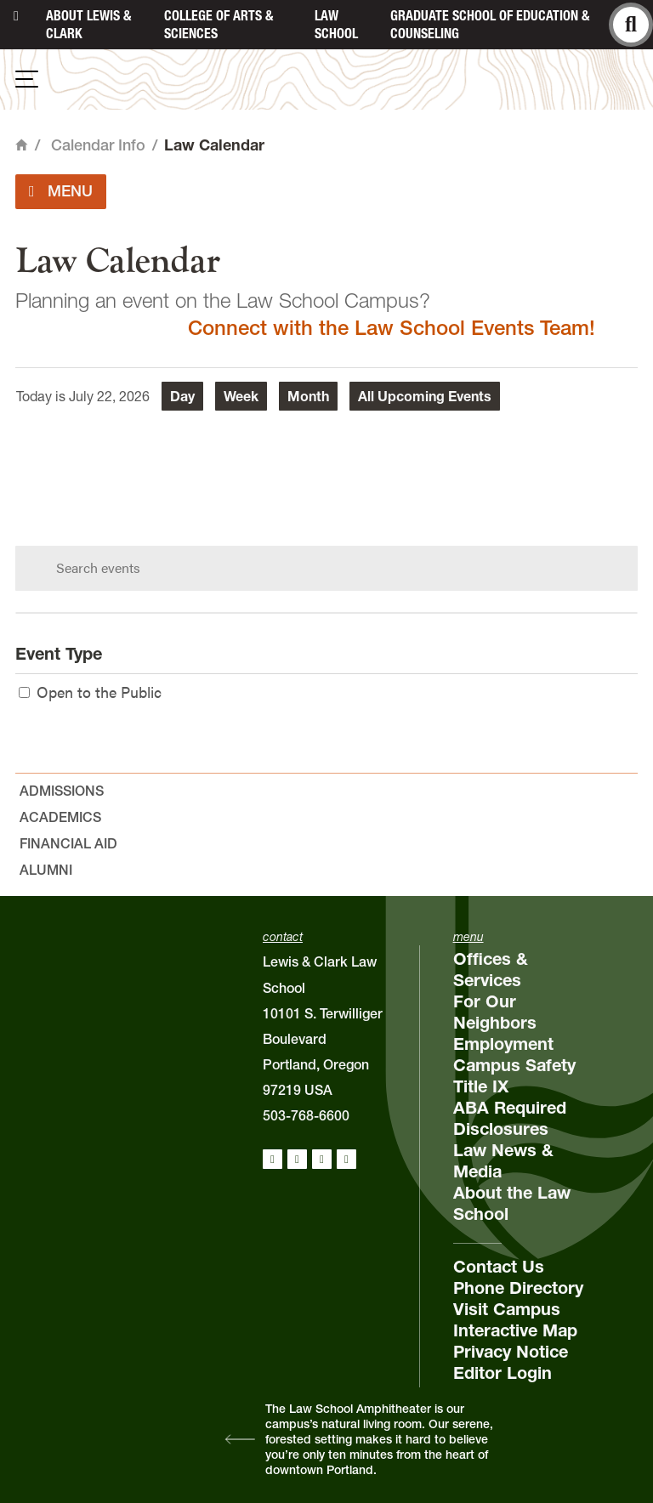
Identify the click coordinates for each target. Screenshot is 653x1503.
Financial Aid (68, 843)
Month (308, 396)
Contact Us (498, 1266)
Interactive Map (515, 1330)
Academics (60, 816)
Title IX (480, 1086)
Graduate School (489, 24)
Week (241, 396)
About (88, 24)
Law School (336, 24)
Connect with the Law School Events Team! (391, 327)
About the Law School (512, 1203)
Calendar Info (98, 145)
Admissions (62, 790)
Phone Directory (518, 1288)
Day (182, 396)
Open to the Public (90, 691)
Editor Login (502, 1373)
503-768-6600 (306, 1115)
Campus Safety (514, 1065)
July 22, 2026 (109, 396)
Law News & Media (503, 1161)
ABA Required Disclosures (509, 1118)
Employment (503, 1044)
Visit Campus (506, 1309)
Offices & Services (490, 969)
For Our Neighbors (495, 1012)
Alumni (46, 869)
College (218, 24)
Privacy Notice (510, 1351)
